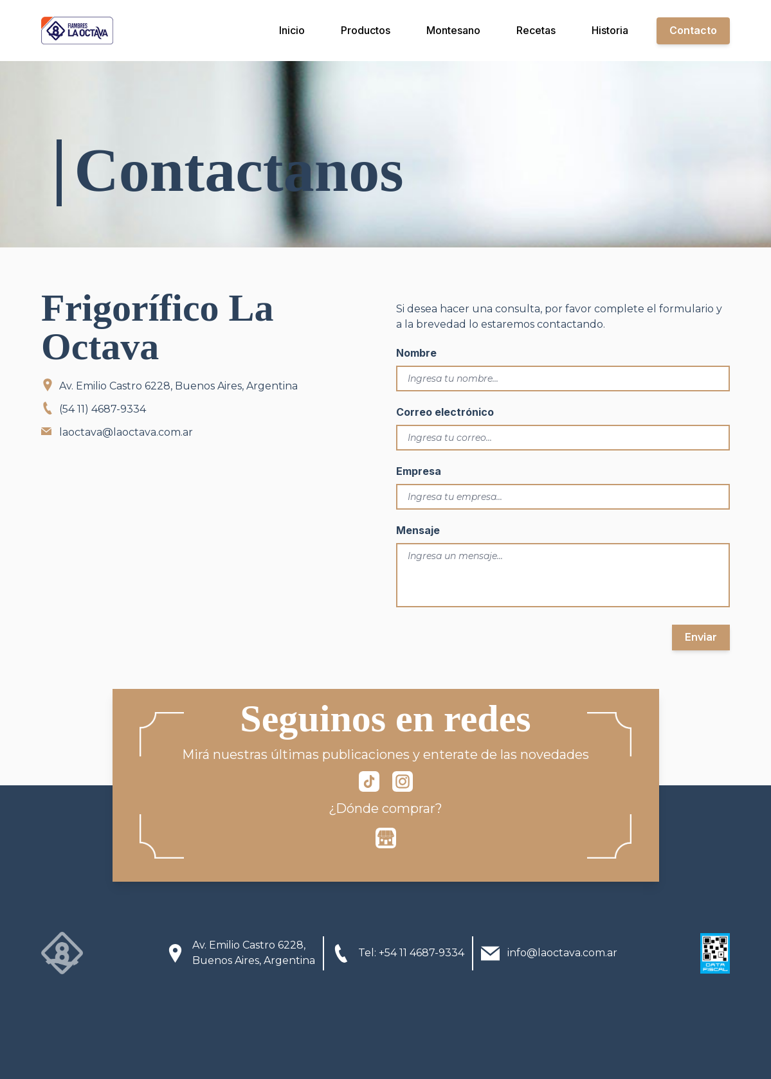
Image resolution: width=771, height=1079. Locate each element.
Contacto (693, 30)
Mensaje (418, 530)
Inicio (292, 30)
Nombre (416, 352)
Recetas (536, 30)
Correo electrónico (445, 412)
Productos (365, 30)
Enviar (701, 637)
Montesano (453, 30)
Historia (610, 30)
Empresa (418, 471)
